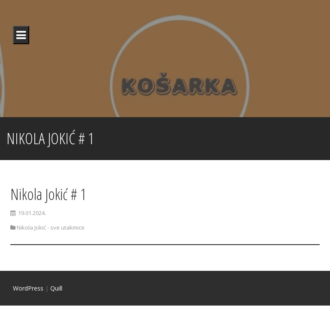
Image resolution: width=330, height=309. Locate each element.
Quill (56, 288)
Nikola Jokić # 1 (48, 194)
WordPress (28, 288)
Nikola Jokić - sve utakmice (51, 227)
